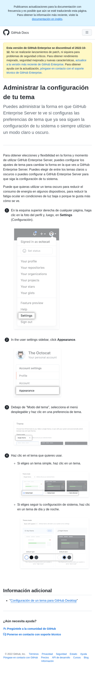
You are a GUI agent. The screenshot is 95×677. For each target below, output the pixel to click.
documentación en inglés (47, 19)
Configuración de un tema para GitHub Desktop (44, 600)
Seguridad (61, 654)
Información (47, 661)
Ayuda (83, 654)
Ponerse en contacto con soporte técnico (32, 634)
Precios (45, 657)
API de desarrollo (61, 657)
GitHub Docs (20, 32)
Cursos (77, 657)
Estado (73, 654)
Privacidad (47, 654)
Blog (86, 657)
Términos (34, 654)
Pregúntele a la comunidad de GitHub (29, 628)
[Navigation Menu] (87, 32)
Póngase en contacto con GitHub (20, 657)
